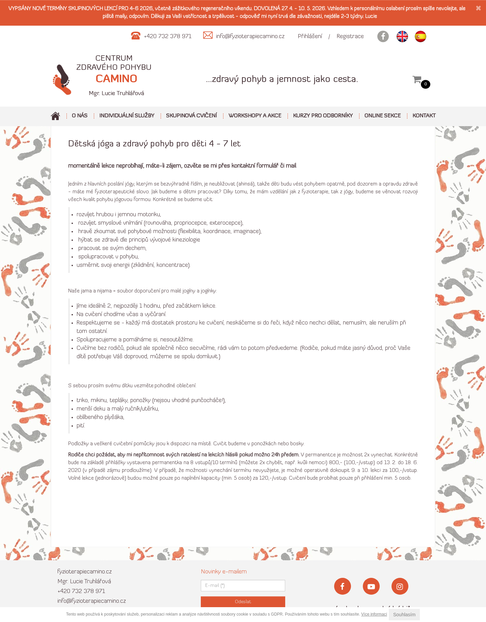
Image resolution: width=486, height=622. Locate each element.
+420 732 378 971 (81, 591)
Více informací (374, 614)
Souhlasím (404, 614)
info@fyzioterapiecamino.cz (91, 601)
